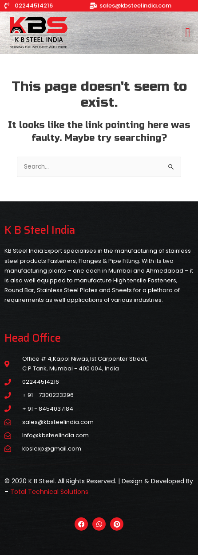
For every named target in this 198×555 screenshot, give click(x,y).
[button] (188, 33)
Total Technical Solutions (49, 491)
